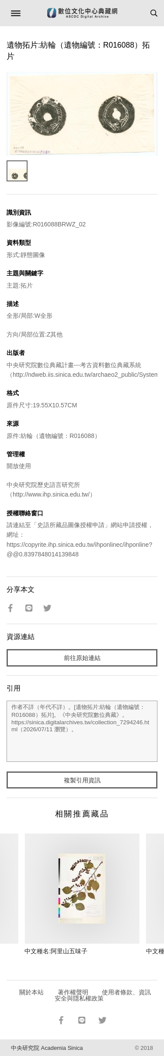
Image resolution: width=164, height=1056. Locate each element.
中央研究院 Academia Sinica (47, 1048)
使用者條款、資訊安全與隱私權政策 (103, 995)
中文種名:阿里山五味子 (55, 951)
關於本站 (31, 992)
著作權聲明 (73, 992)
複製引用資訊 (82, 780)
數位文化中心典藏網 (82, 13)
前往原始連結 (82, 657)
